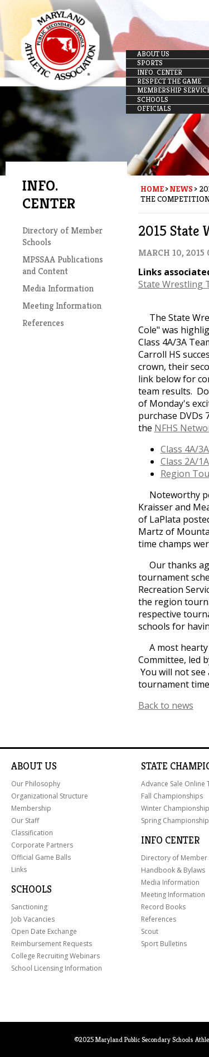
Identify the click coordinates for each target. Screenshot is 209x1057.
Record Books (163, 907)
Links (19, 869)
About (26, 766)
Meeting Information (61, 305)
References (43, 323)
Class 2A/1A (185, 461)
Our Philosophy (35, 783)
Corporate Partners (42, 845)
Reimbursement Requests (51, 943)
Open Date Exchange (44, 931)
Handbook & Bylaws (173, 870)
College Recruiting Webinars (55, 956)
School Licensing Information (56, 968)
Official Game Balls (41, 857)
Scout (149, 931)
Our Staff (25, 820)
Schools (31, 889)
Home (152, 189)
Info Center (170, 840)
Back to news (165, 705)
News (181, 189)
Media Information (58, 288)
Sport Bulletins (164, 943)
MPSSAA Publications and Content (62, 265)
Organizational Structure (49, 796)
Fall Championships (172, 796)
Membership (31, 808)
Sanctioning (29, 907)
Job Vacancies (33, 919)
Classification (32, 832)
